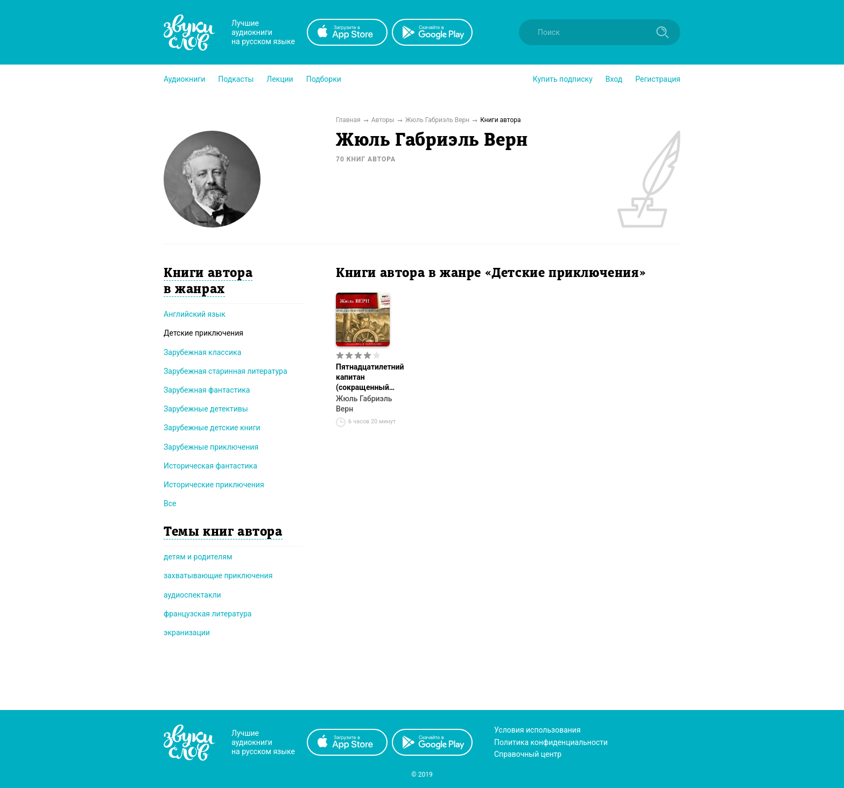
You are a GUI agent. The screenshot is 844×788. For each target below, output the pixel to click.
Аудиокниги (184, 79)
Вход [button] (614, 79)
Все (170, 503)
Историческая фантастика (210, 466)
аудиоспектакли (192, 595)
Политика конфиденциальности (551, 742)
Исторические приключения (214, 484)
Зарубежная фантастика (207, 390)
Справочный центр (527, 754)
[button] (184, 79)
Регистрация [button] (657, 79)
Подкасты (236, 79)
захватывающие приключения (218, 575)
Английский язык (195, 314)
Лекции (279, 79)
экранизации (187, 632)
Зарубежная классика (202, 352)
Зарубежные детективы (206, 408)
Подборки (323, 79)
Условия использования (537, 730)
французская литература (207, 613)
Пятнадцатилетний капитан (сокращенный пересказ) (370, 378)
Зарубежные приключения (211, 447)
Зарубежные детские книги (212, 427)
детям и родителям (198, 556)
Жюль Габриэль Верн (364, 403)
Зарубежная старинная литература (225, 371)
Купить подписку (563, 79)
